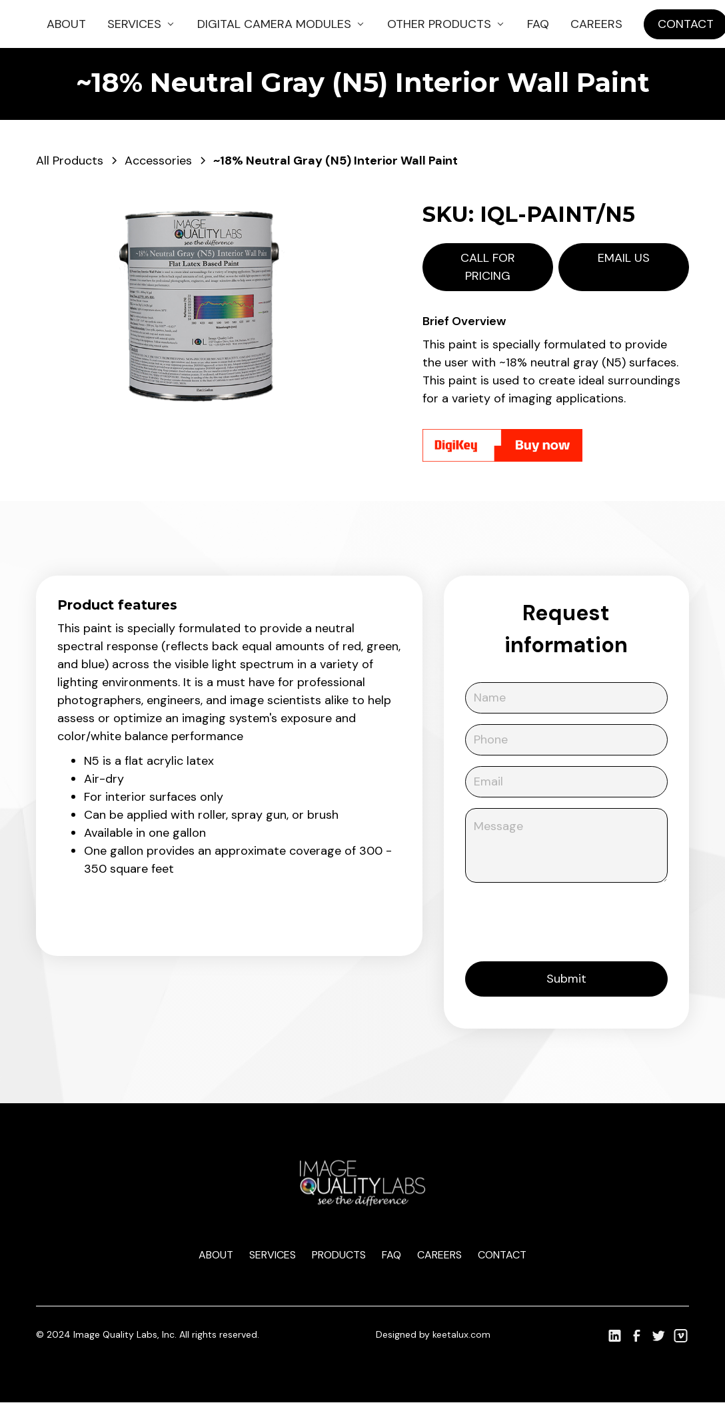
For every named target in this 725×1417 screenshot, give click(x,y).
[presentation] (566, 919)
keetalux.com (461, 1334)
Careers (596, 24)
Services (272, 1255)
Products (339, 1255)
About (66, 24)
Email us (624, 258)
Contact (502, 1255)
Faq (391, 1255)
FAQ (538, 24)
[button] (142, 24)
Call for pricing (487, 267)
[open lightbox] (202, 305)
